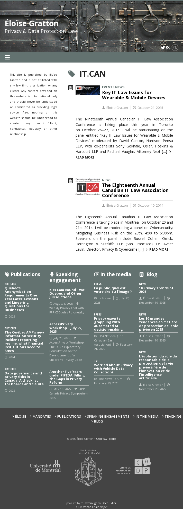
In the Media (146, 416)
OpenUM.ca (109, 503)
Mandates (41, 416)
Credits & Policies (106, 439)
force (91, 503)
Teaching (172, 416)
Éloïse (20, 416)
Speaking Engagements (108, 416)
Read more (158, 249)
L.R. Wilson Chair (88, 507)
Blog (98, 421)
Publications (69, 416)
